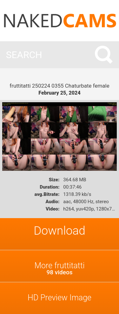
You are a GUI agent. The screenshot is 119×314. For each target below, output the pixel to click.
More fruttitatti (59, 268)
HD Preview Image (59, 297)
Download (59, 230)
